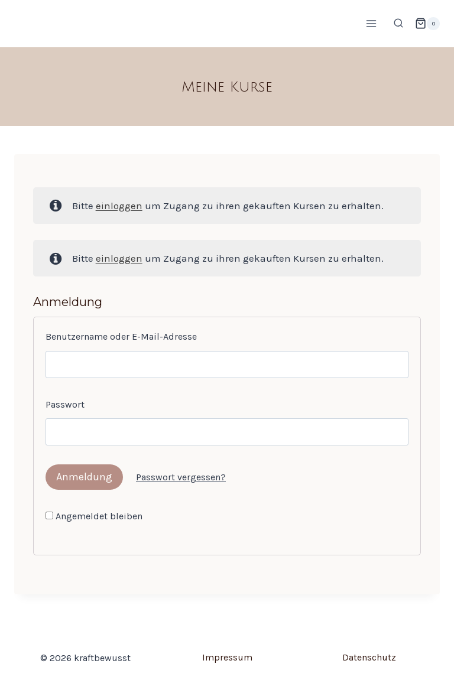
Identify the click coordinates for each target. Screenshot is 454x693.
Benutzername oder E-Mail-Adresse (121, 336)
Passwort (65, 404)
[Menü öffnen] (371, 23)
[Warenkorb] (427, 23)
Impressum (227, 657)
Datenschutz (369, 657)
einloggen (119, 206)
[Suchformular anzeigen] (398, 23)
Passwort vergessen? (181, 477)
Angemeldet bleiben (94, 516)
